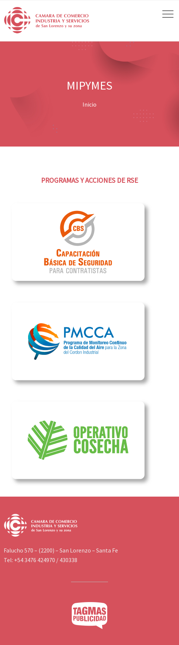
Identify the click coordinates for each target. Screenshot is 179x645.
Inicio (89, 104)
